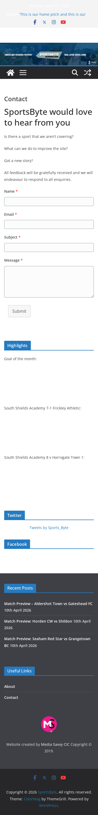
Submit (19, 311)
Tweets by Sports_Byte (49, 527)
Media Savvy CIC (55, 744)
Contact (11, 697)
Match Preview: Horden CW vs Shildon (38, 621)
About (9, 686)
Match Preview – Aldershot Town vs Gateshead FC (48, 603)
